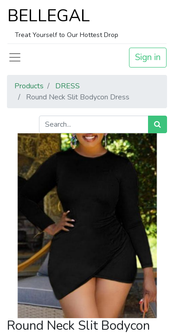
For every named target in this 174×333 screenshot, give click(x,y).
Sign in (148, 57)
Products (29, 86)
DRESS (67, 86)
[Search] (157, 124)
